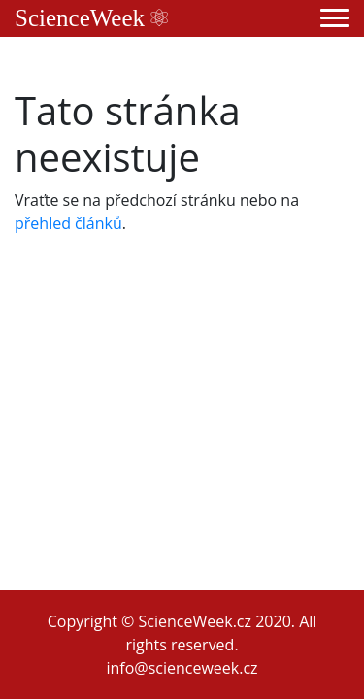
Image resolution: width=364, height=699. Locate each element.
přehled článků (68, 223)
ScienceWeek (91, 18)
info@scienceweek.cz (181, 668)
